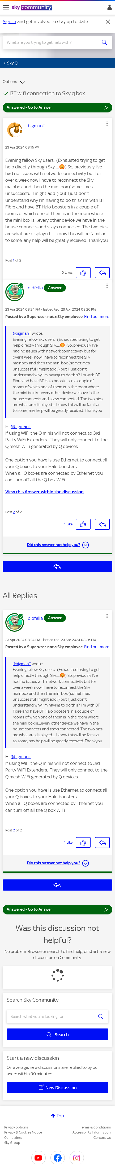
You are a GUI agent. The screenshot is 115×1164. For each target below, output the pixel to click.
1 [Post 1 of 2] (13, 260)
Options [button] (10, 81)
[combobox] (52, 42)
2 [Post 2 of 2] (14, 512)
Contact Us (102, 1138)
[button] (107, 123)
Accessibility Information (92, 1132)
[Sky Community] (32, 8)
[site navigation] (6, 7)
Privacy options (16, 1127)
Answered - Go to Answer (57, 107)
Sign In (108, 9)
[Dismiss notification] (108, 22)
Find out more (96, 316)
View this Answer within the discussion (44, 491)
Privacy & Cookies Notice (23, 1132)
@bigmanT (22, 333)
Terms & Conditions (95, 1127)
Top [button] (60, 1115)
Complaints (13, 1138)
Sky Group (12, 1143)
